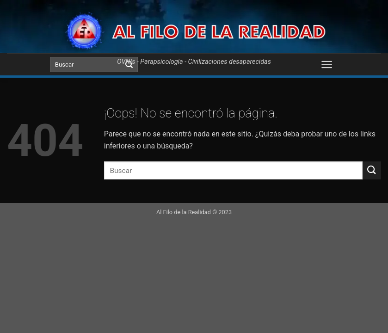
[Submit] (372, 170)
